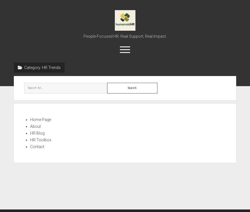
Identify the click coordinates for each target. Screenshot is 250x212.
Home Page (40, 119)
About (35, 126)
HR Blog (37, 133)
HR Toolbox (40, 140)
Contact (37, 146)
